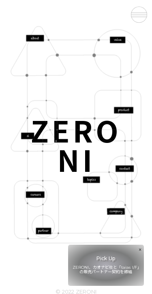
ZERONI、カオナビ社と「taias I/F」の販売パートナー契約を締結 (106, 269)
